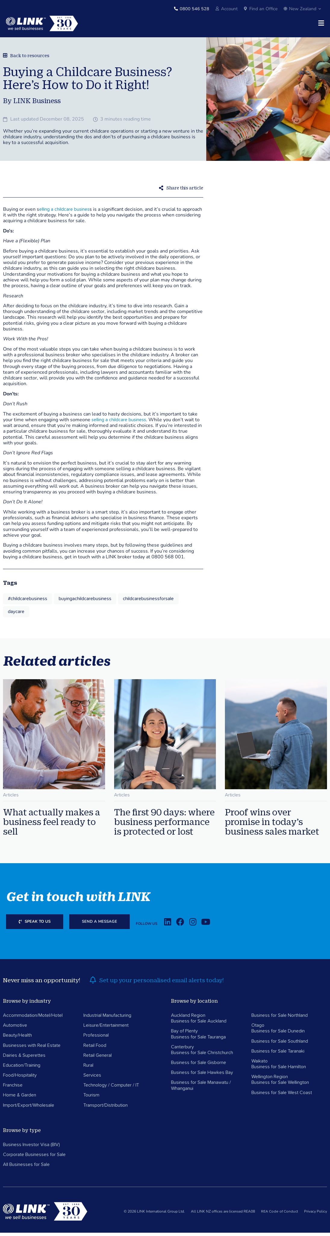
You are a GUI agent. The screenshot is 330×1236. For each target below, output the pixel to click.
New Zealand (302, 9)
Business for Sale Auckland (198, 1024)
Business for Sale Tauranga (198, 1040)
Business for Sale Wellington (280, 1086)
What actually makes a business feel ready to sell (51, 825)
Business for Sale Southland (279, 1044)
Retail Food (94, 1048)
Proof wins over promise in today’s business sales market (272, 825)
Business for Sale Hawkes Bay (202, 1076)
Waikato (259, 1064)
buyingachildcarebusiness (85, 602)
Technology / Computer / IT (111, 1088)
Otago (257, 1028)
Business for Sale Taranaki (277, 1054)
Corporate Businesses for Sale (34, 1157)
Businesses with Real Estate (32, 1048)
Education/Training (21, 1068)
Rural (88, 1068)
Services (92, 1078)
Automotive (15, 1028)
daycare (16, 614)
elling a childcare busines (64, 212)
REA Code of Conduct (279, 1215)
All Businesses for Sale (26, 1168)
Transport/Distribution (105, 1108)
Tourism (91, 1098)
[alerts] (92, 983)
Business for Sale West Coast (281, 1095)
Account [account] (229, 9)
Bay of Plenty (184, 1034)
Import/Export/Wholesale (28, 1108)
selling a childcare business (119, 423)
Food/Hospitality (20, 1078)
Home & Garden (19, 1098)
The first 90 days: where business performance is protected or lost (164, 825)
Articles (11, 798)
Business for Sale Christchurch (202, 1056)
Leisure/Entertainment (106, 1028)
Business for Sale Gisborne (198, 1065)
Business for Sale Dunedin (278, 1034)
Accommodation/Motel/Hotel (33, 1018)
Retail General (97, 1058)
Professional (96, 1038)
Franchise (13, 1088)
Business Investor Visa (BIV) (31, 1148)
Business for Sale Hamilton (278, 1070)
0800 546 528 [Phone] (194, 9)
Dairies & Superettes (24, 1058)
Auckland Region (188, 1018)
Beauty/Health (17, 1038)
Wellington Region (269, 1080)
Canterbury (182, 1050)
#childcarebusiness (27, 602)
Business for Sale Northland (279, 1018)
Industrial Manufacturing (107, 1018)
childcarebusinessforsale (148, 602)
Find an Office (263, 9)
